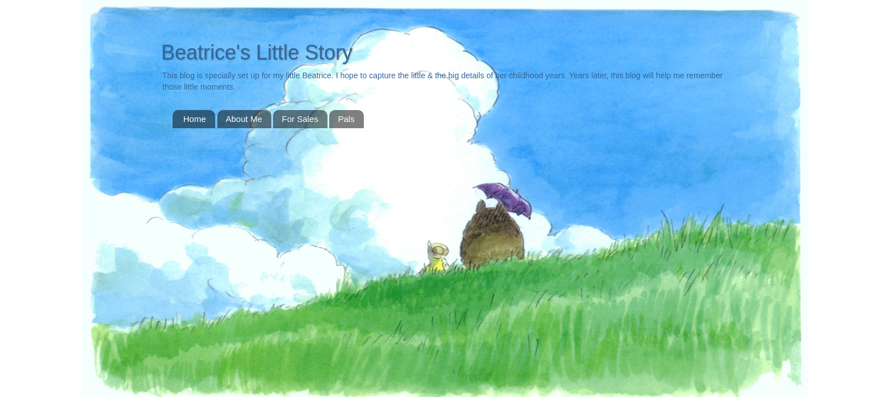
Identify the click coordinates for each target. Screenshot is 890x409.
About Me (244, 119)
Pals (346, 119)
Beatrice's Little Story (256, 52)
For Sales (300, 119)
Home (194, 119)
